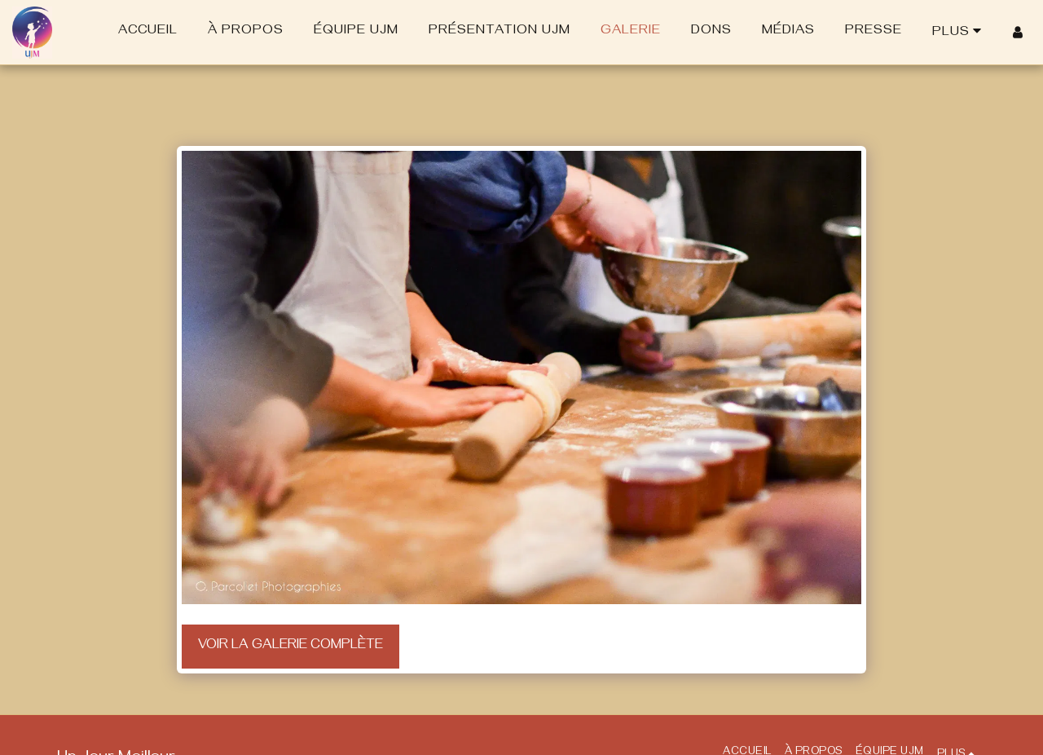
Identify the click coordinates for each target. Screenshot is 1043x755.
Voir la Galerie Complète (290, 646)
